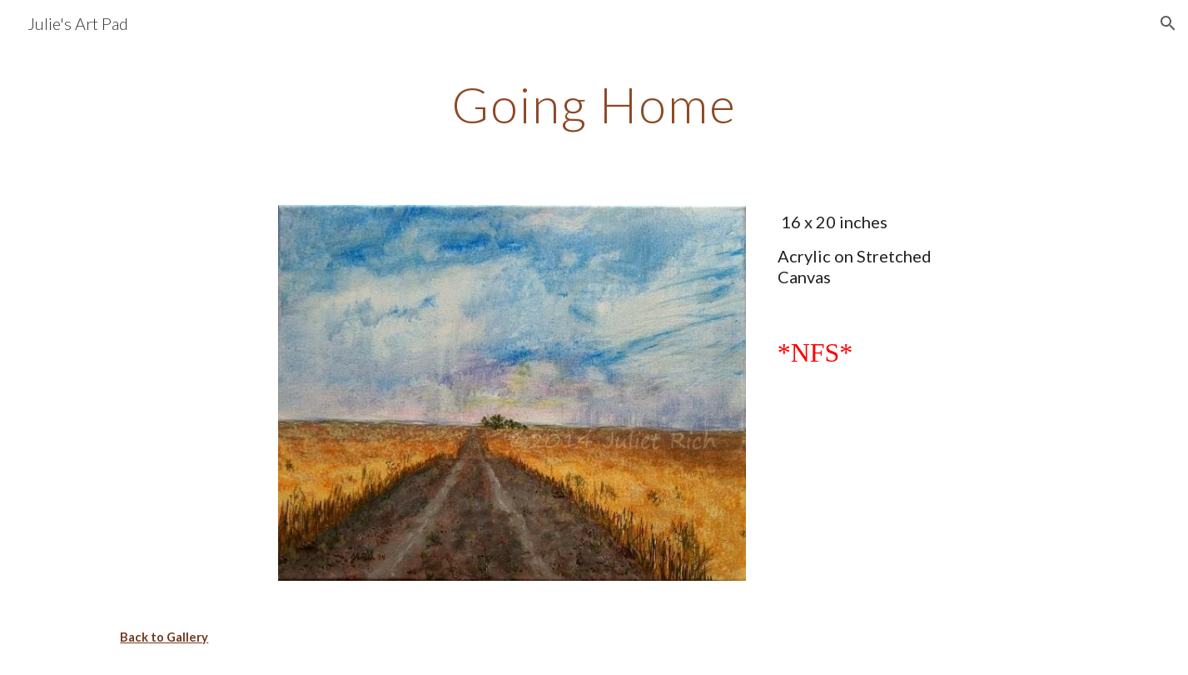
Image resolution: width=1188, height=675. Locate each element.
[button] (1168, 23)
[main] (593, 104)
